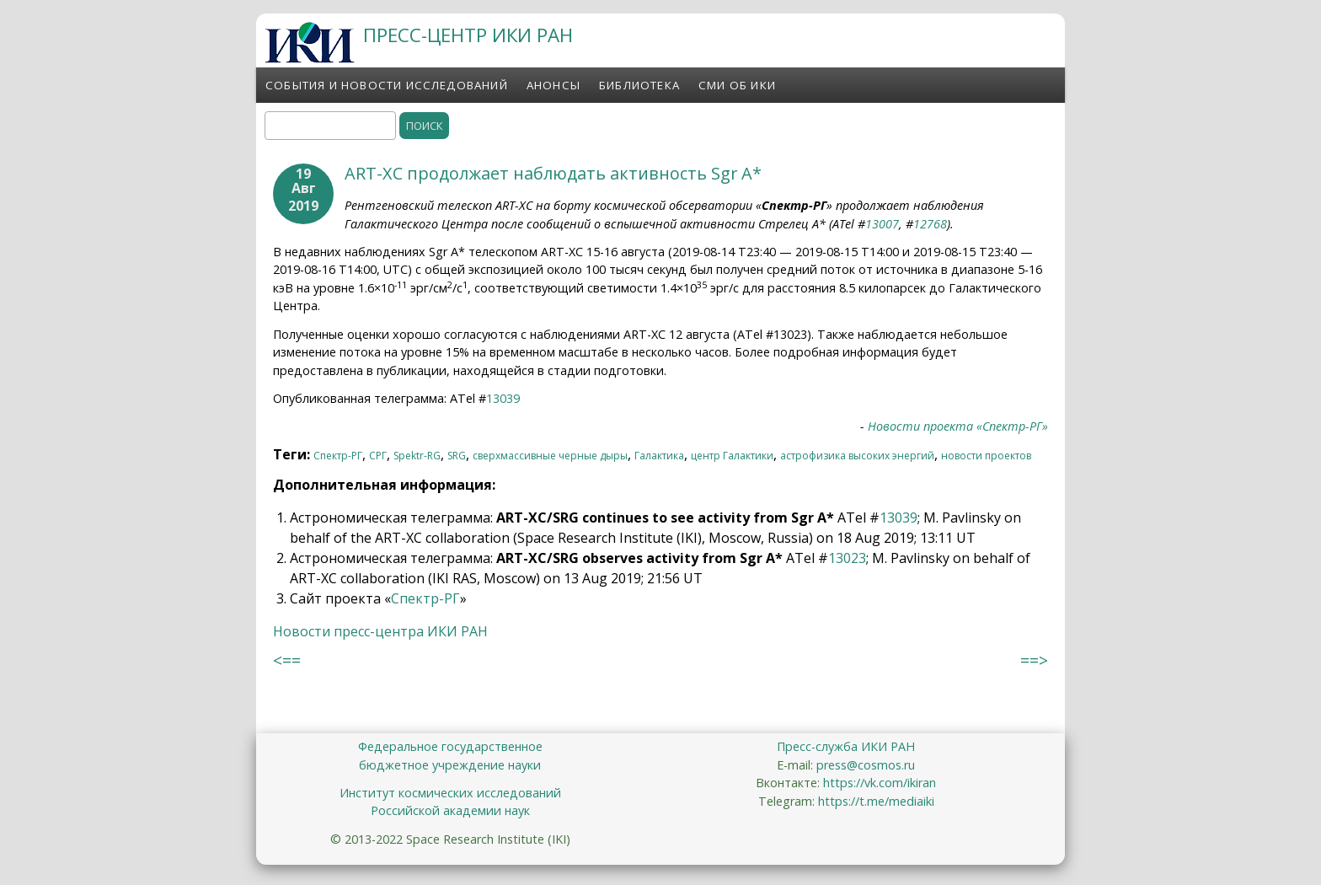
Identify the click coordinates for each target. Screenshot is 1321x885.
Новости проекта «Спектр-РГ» (958, 426)
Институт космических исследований (450, 793)
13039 (503, 398)
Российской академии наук (450, 810)
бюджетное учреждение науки (450, 765)
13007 (882, 224)
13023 (847, 558)
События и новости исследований (386, 85)
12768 (930, 224)
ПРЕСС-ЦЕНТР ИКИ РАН (468, 35)
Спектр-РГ (337, 455)
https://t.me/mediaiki (876, 801)
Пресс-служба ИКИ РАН (846, 746)
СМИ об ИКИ (737, 85)
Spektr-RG (417, 455)
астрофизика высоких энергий (857, 455)
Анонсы (553, 85)
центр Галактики (732, 455)
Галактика (659, 455)
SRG (456, 455)
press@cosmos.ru (865, 765)
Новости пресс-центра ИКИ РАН (380, 631)
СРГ (378, 455)
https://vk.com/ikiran (879, 783)
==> (1034, 660)
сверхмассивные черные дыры (550, 455)
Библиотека (639, 85)
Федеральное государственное (450, 746)
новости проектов (986, 455)
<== (287, 660)
